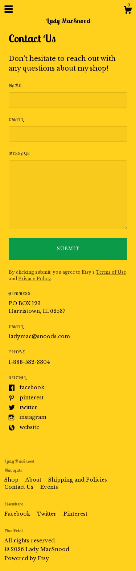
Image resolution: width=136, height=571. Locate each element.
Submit (68, 248)
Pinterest (32, 397)
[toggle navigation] (8, 9)
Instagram (32, 417)
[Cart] (128, 10)
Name (15, 85)
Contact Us (19, 487)
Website (29, 427)
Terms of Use (111, 272)
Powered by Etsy (26, 558)
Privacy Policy (34, 278)
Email (16, 119)
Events (49, 487)
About (34, 479)
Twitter (28, 407)
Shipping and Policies (77, 479)
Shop (12, 479)
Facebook (32, 387)
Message (19, 153)
